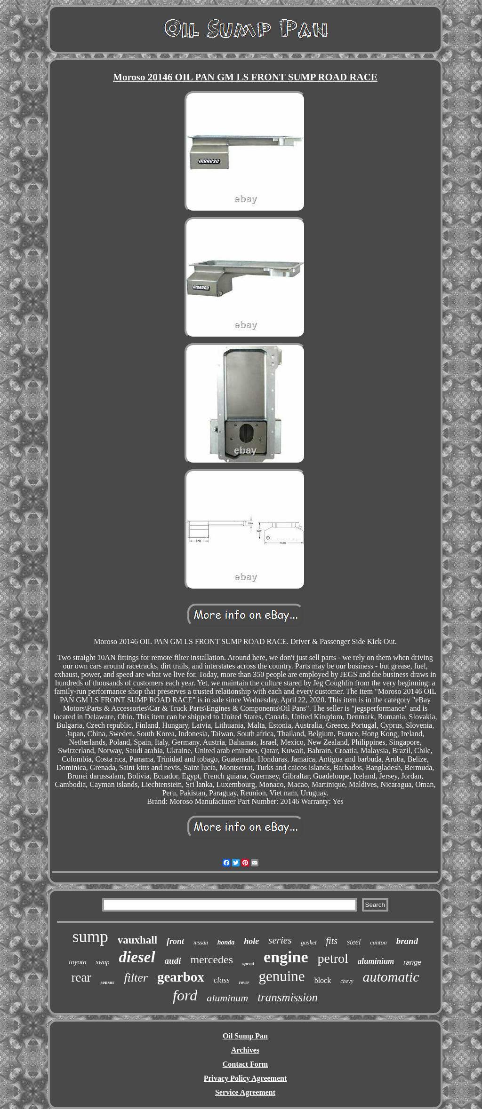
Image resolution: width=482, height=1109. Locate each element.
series (279, 940)
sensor (107, 982)
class (222, 979)
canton (378, 942)
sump (90, 937)
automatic (391, 976)
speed (248, 963)
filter (136, 977)
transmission (287, 997)
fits (331, 941)
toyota (78, 962)
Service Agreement (245, 1092)
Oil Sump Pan (245, 1036)
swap (103, 962)
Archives (245, 1050)
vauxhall (137, 940)
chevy (346, 981)
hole (251, 941)
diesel (137, 957)
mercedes (211, 959)
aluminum (227, 998)
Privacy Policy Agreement (245, 1078)
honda (226, 942)
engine (286, 957)
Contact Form (245, 1064)
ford (185, 995)
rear (81, 977)
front (175, 941)
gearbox (180, 976)
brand (407, 941)
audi (173, 961)
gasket (308, 942)
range (412, 962)
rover (244, 982)
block (322, 980)
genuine (282, 976)
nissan (200, 942)
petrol (333, 958)
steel (354, 942)
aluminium (376, 961)
